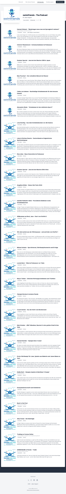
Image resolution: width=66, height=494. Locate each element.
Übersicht (21, 2)
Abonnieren (60, 2)
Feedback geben (50, 2)
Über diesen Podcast (30, 2)
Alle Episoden (40, 2)
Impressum (33, 476)
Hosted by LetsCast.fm (33, 488)
